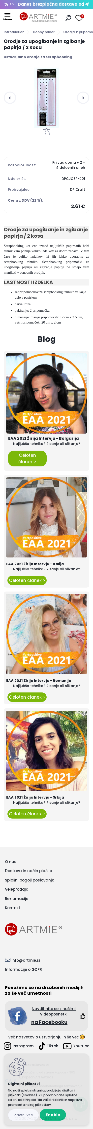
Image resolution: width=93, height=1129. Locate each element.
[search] (68, 18)
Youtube (76, 1046)
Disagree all (23, 1115)
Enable (53, 1115)
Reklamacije (16, 898)
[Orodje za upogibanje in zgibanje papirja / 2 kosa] (46, 97)
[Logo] (38, 17)
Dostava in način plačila (28, 870)
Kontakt (12, 907)
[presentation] (10, 98)
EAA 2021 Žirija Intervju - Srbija (35, 797)
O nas (10, 861)
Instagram (19, 1046)
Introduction (14, 32)
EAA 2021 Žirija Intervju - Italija (35, 563)
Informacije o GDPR (23, 969)
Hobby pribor (44, 32)
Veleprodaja (17, 889)
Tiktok (48, 1046)
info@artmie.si (25, 960)
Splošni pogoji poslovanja (30, 880)
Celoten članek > (27, 458)
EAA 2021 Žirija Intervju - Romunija (38, 680)
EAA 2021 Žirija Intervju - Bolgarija (43, 438)
